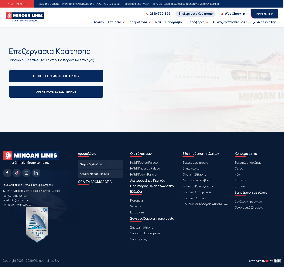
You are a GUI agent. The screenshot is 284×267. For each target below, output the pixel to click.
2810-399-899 (158, 14)
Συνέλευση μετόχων (248, 201)
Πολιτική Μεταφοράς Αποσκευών (205, 204)
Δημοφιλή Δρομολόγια (94, 174)
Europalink (137, 212)
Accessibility (264, 22)
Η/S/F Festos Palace (144, 162)
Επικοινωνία (191, 168)
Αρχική (99, 22)
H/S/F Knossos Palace (145, 168)
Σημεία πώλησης (141, 227)
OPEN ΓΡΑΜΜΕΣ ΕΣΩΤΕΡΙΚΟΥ (56, 91)
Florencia (136, 200)
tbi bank (240, 186)
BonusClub (264, 13)
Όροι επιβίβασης (194, 174)
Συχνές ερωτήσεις (226, 22)
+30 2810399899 (18, 196)
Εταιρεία (116, 22)
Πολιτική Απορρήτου (197, 192)
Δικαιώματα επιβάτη (197, 180)
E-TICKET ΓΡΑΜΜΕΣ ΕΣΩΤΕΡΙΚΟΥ (56, 76)
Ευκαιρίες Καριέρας (248, 162)
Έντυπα (240, 180)
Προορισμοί (174, 22)
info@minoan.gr (19, 200)
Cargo (239, 168)
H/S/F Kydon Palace (143, 174)
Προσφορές (197, 22)
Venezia (135, 206)
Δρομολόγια (140, 22)
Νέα (158, 22)
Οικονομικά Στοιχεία (249, 207)
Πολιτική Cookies (194, 198)
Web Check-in (233, 14)
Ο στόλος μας (141, 153)
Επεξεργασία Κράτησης (196, 14)
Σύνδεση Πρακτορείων (145, 233)
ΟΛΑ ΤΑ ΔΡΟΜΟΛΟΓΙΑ (95, 181)
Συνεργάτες (138, 239)
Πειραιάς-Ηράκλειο (92, 164)
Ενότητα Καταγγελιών (198, 186)
